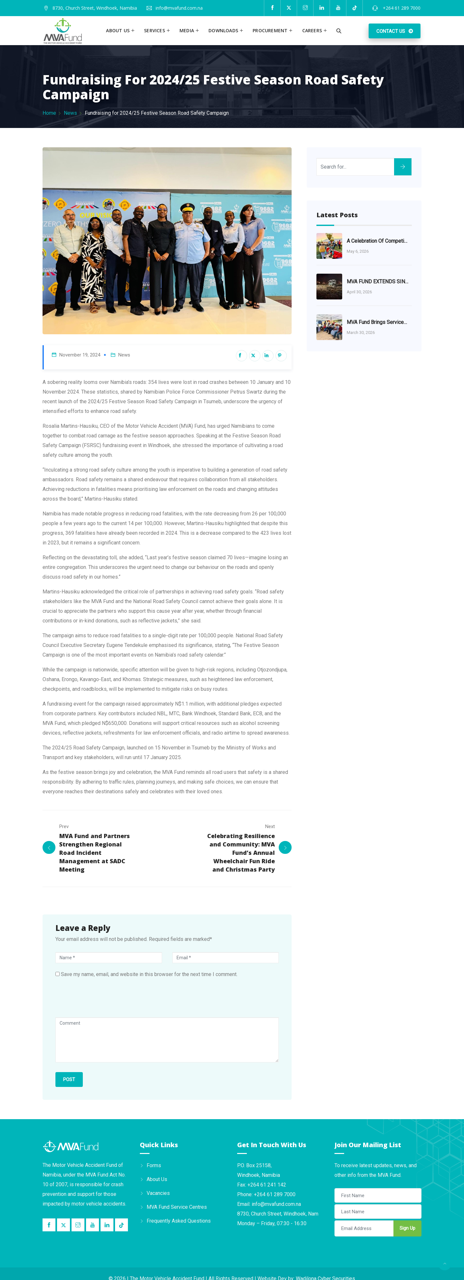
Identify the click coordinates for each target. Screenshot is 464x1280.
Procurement (270, 30)
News (70, 113)
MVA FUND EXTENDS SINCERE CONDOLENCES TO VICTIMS (378, 281)
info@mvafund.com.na (179, 8)
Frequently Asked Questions (179, 1220)
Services (154, 30)
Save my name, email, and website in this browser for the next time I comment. (149, 974)
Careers (312, 30)
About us (118, 30)
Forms (154, 1165)
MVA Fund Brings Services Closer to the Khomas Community (378, 322)
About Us (157, 1179)
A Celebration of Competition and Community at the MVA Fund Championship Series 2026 (378, 241)
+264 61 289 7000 (401, 8)
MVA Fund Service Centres (177, 1207)
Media (186, 30)
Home (49, 113)
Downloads (223, 30)
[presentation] (104, 1001)
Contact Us (390, 31)
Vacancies (158, 1193)
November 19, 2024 (79, 355)
